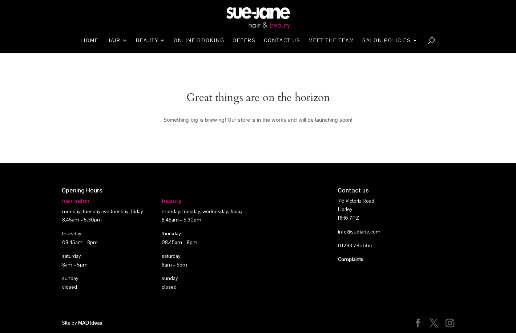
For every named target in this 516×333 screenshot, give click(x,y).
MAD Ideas (90, 323)
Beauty (147, 41)
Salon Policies (386, 41)
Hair (113, 41)
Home (89, 41)
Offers (244, 41)
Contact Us (282, 41)
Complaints (350, 259)
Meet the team (331, 41)
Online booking (199, 41)
